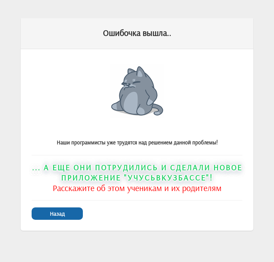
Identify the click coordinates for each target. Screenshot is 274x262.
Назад (57, 213)
